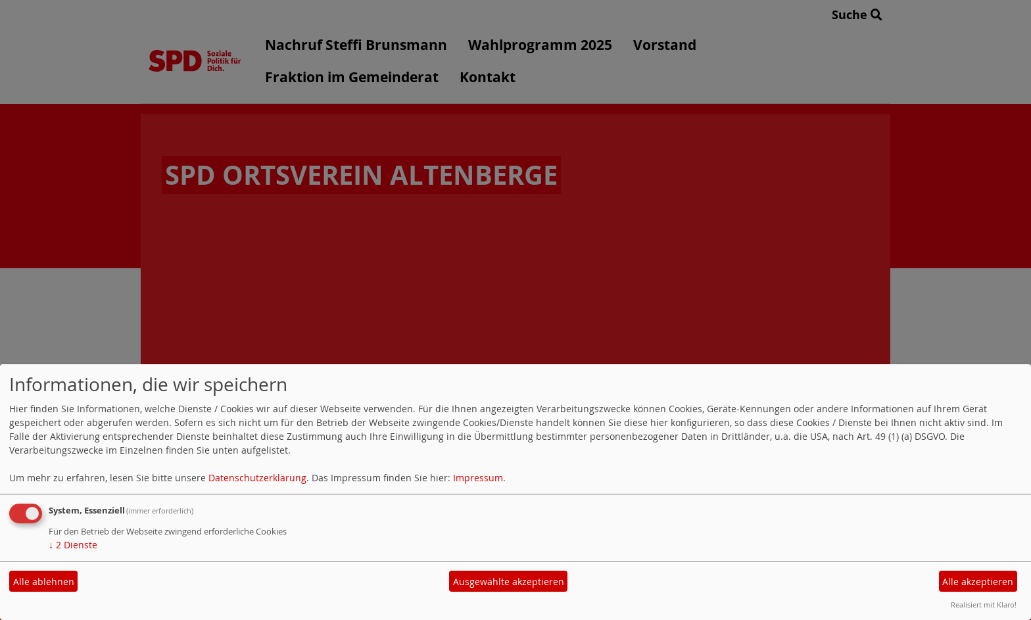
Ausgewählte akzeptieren (508, 581)
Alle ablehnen (43, 581)
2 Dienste (73, 544)
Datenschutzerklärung (257, 477)
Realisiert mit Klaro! (984, 604)
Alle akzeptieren (977, 581)
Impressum (478, 477)
